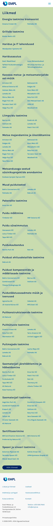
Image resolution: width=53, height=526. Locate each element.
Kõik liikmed (12, 467)
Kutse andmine (8, 499)
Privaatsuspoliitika (9, 518)
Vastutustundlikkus (32, 493)
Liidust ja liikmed (8, 487)
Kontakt (28, 499)
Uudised (28, 487)
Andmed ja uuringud (9, 493)
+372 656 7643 (39, 505)
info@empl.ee (33, 507)
